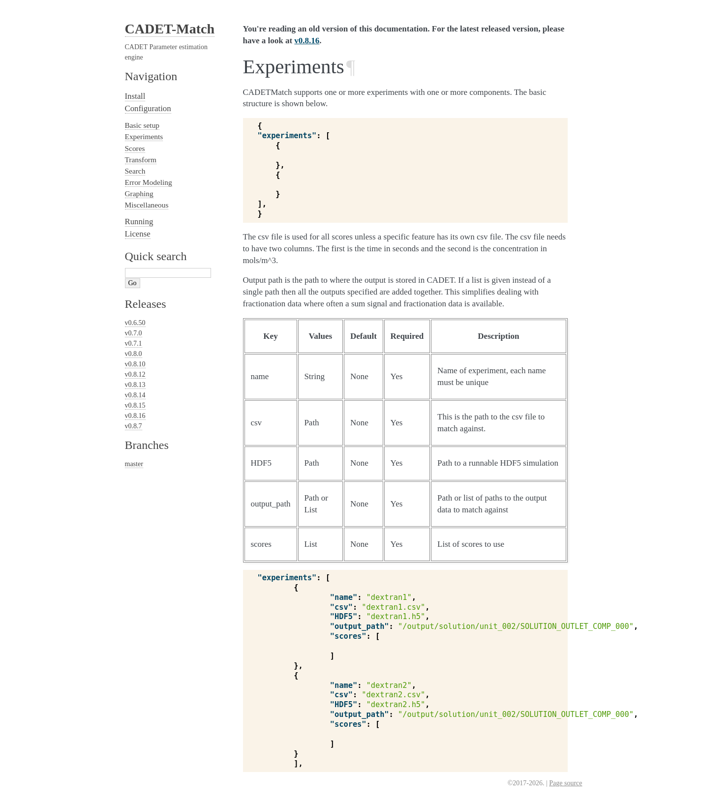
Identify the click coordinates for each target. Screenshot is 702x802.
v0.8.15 (135, 405)
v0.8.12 (135, 374)
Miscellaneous (147, 205)
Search (135, 171)
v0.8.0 (133, 353)
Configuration (148, 108)
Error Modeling (148, 182)
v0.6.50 (135, 323)
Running (139, 221)
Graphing (139, 193)
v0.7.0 (133, 333)
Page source (565, 783)
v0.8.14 (135, 395)
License (138, 233)
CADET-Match (170, 28)
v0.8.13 (135, 384)
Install (135, 96)
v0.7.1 (133, 343)
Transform (140, 159)
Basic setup (142, 125)
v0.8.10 (135, 364)
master (134, 464)
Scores (135, 148)
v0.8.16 (135, 415)
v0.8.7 (133, 426)
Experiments (144, 136)
